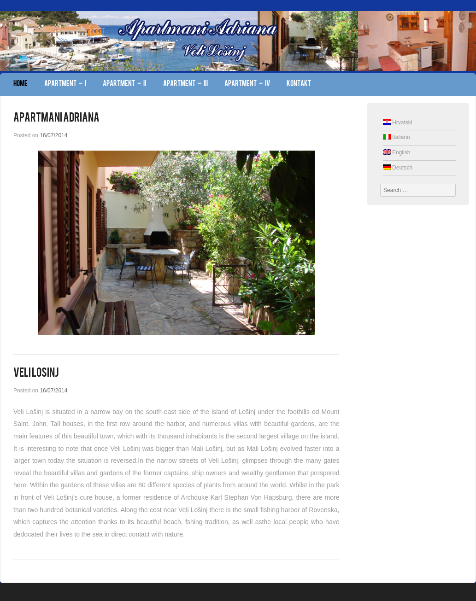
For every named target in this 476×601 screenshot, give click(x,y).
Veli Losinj (36, 373)
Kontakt (299, 84)
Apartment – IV (247, 84)
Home (20, 84)
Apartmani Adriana (56, 118)
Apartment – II (124, 84)
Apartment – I (65, 84)
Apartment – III (185, 84)
